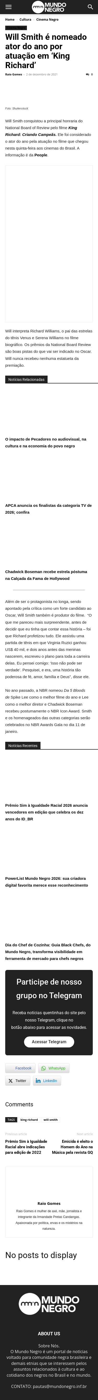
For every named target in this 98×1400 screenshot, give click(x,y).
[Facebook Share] (20, 1068)
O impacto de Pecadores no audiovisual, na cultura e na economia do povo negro (45, 418)
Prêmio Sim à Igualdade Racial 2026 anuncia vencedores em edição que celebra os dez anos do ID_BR (46, 788)
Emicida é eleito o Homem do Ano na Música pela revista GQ (72, 1147)
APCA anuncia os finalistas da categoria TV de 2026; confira (48, 484)
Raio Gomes (13, 74)
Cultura (25, 19)
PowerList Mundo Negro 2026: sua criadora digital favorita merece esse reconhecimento (46, 857)
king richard (29, 1120)
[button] (8, 7)
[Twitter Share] (17, 1081)
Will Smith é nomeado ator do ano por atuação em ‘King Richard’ (46, 51)
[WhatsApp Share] (54, 1068)
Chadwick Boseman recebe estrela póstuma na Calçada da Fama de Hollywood (46, 551)
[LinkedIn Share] (47, 1081)
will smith (51, 1120)
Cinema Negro (47, 19)
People (40, 155)
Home (9, 19)
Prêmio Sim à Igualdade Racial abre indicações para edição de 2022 (26, 1147)
